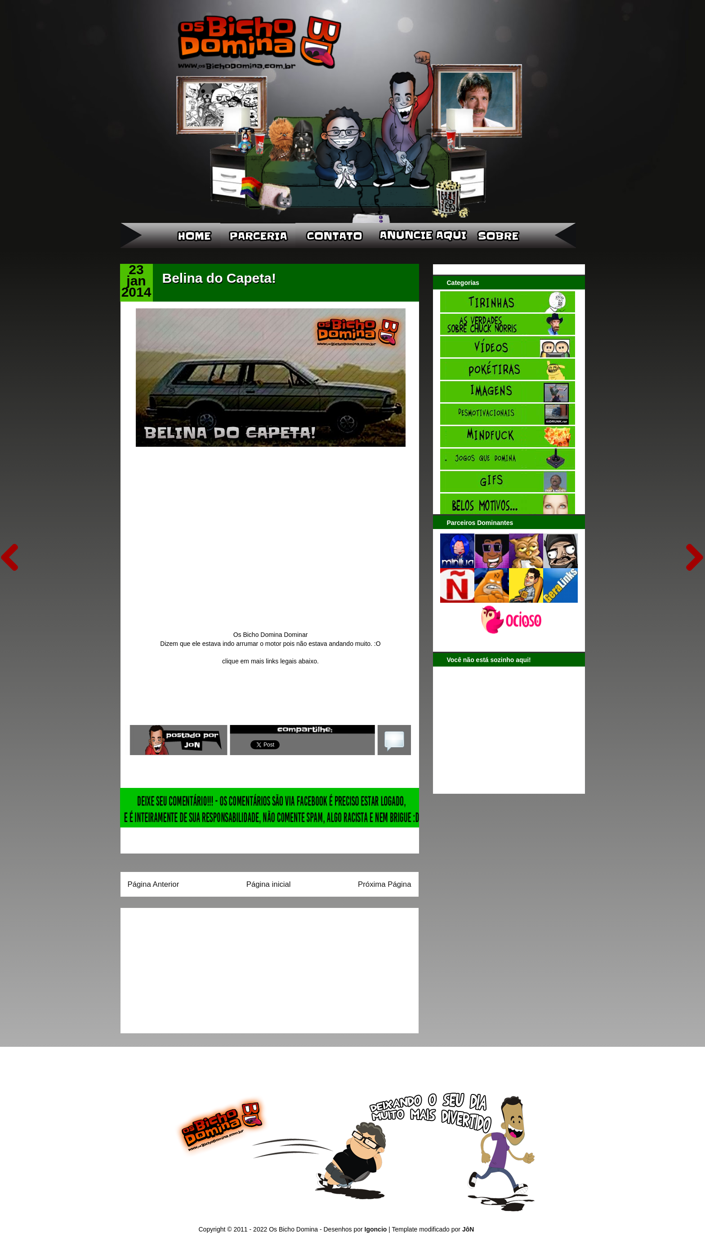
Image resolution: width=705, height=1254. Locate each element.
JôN (468, 1229)
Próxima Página (384, 884)
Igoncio (376, 1229)
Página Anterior (153, 884)
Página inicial (268, 884)
